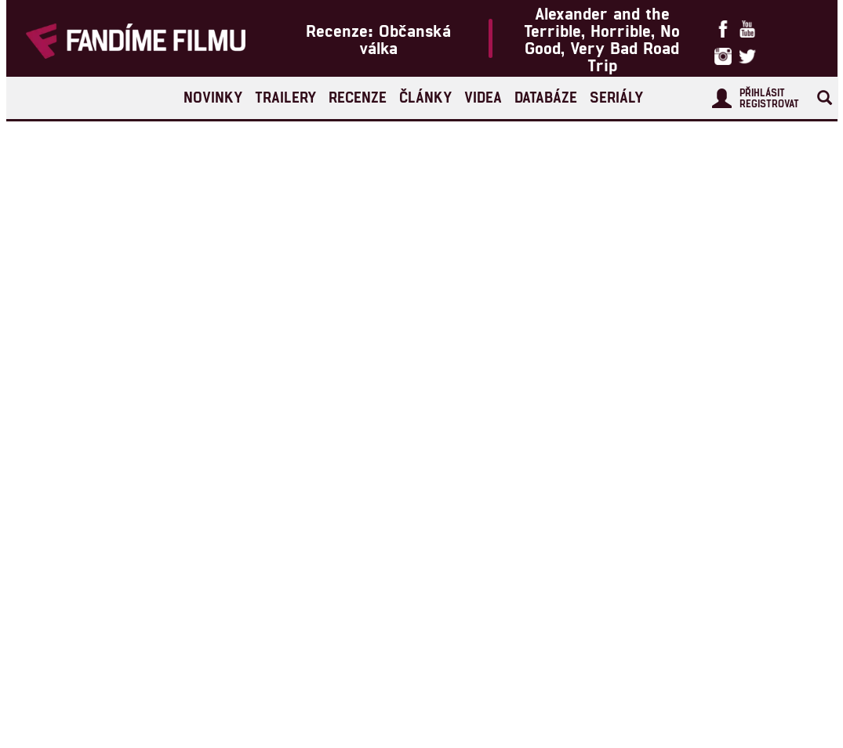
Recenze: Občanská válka (378, 38)
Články (425, 97)
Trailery (285, 97)
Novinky (212, 97)
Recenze (358, 97)
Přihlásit (762, 92)
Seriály (616, 97)
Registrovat (769, 103)
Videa (483, 97)
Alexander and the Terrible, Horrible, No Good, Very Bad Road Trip (602, 38)
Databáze (545, 97)
